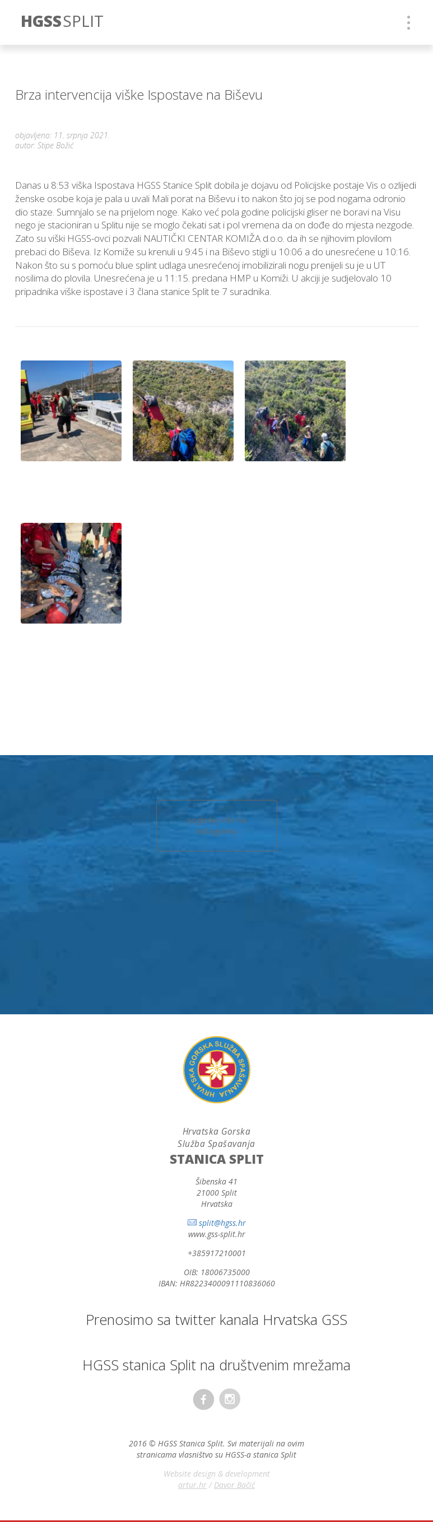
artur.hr (192, 1484)
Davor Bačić (234, 1484)
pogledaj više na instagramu (216, 825)
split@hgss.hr (222, 1222)
